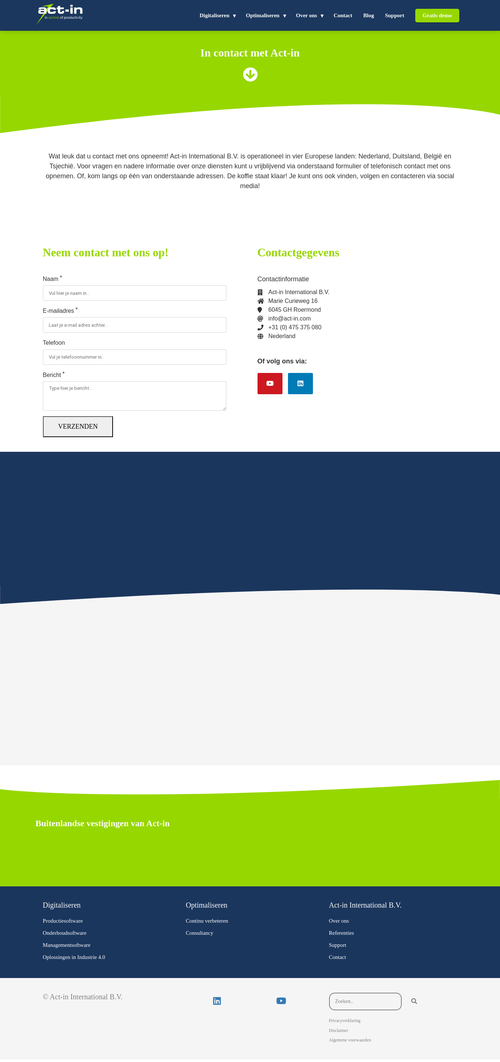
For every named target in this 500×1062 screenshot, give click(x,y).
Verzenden (78, 429)
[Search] (414, 1004)
